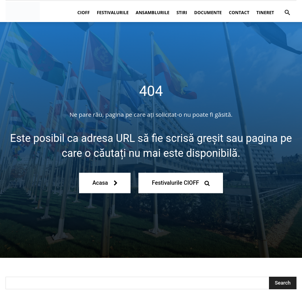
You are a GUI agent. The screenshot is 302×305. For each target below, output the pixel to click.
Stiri (182, 12)
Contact (239, 12)
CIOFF (83, 12)
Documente (208, 12)
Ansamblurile (152, 12)
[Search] (282, 283)
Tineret (265, 12)
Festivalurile (113, 12)
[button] (287, 13)
